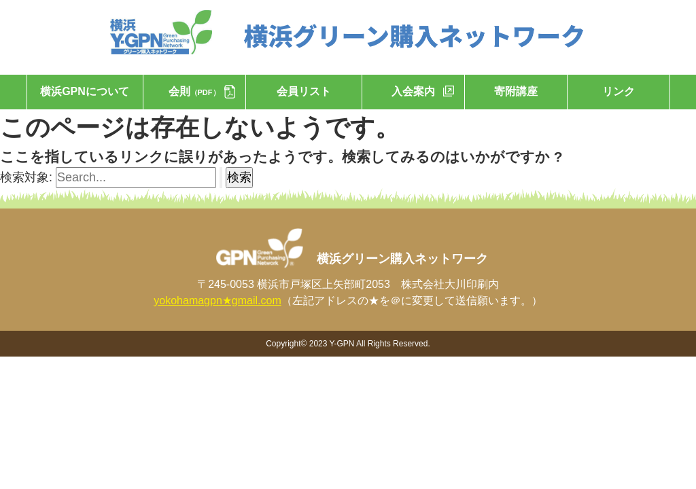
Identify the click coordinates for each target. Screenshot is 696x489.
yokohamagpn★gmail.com (217, 300)
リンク (618, 91)
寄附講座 (516, 91)
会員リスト (304, 91)
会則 (194, 91)
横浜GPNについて (84, 91)
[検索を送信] (221, 177)
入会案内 (413, 91)
